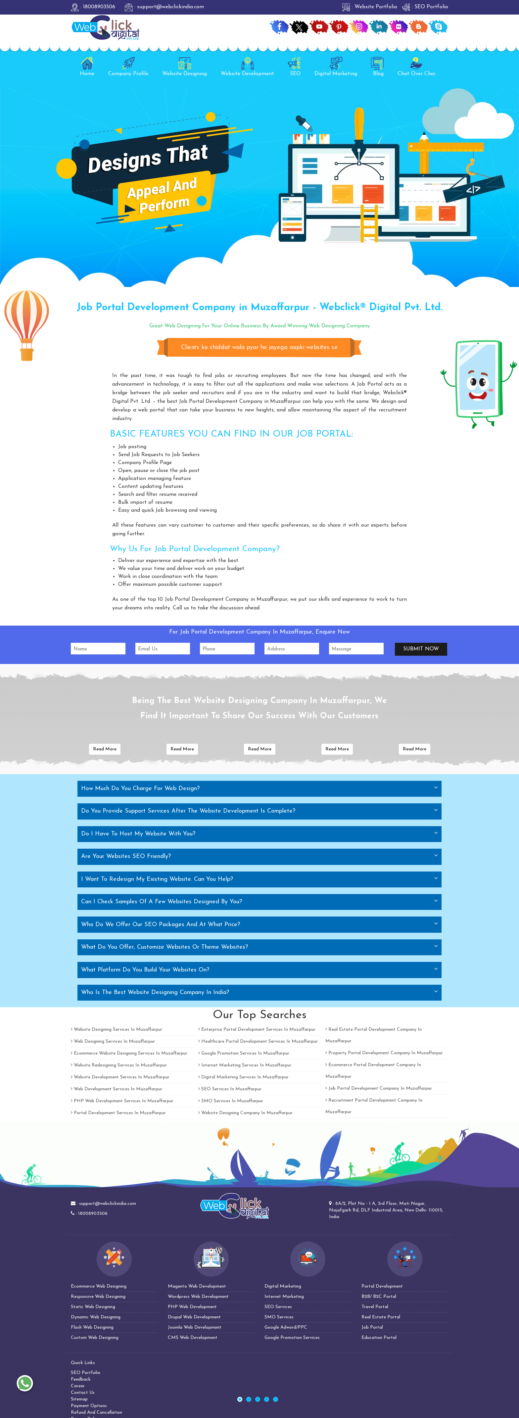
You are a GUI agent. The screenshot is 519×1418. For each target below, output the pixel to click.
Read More (105, 749)
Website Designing (184, 66)
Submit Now (421, 649)
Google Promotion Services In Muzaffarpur (243, 1053)
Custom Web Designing (94, 1337)
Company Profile (128, 66)
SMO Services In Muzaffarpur (230, 1101)
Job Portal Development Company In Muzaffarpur (378, 1088)
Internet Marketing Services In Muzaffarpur (244, 1065)
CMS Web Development (192, 1337)
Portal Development (382, 1286)
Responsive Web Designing (98, 1296)
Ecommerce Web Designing (98, 1286)
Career (78, 1386)
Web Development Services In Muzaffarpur (116, 1089)
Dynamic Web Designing (95, 1317)
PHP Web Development (192, 1306)
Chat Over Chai (416, 66)
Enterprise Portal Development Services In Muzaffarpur (256, 1029)
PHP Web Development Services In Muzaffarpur (122, 1101)
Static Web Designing (93, 1306)
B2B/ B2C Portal (378, 1296)
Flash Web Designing (92, 1327)
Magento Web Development (197, 1286)
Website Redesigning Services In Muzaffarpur (119, 1065)
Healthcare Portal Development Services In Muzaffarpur (258, 1041)
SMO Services (279, 1317)
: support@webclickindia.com (164, 7)
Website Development (247, 66)
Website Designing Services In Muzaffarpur (116, 1029)
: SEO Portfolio (425, 7)
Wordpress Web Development (198, 1296)
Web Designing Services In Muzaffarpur (113, 1041)
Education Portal (379, 1337)
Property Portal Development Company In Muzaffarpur (384, 1053)
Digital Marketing (335, 66)
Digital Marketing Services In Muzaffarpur (243, 1077)
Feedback (81, 1379)
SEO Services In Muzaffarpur (229, 1089)
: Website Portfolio (369, 7)
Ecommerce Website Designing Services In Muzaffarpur (129, 1053)
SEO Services (278, 1306)
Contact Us (83, 1392)
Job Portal (372, 1327)
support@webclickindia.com (107, 1203)
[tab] (259, 789)
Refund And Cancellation (96, 1412)
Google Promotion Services (292, 1337)
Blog (377, 66)
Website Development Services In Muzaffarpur (120, 1077)
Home (87, 66)
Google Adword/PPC (285, 1327)
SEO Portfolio (85, 1372)
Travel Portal (374, 1306)
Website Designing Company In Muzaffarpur (245, 1113)
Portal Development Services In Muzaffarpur (118, 1113)
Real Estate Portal (380, 1317)
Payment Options (89, 1405)
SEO (294, 66)
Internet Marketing (284, 1296)
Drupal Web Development (194, 1317)
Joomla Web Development (194, 1327)
